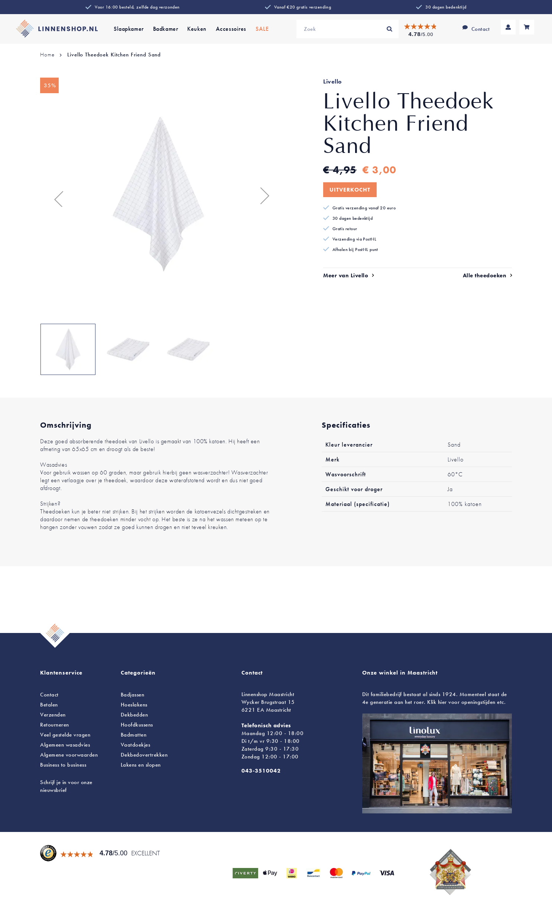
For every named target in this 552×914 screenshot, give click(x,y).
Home (47, 54)
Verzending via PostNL (354, 239)
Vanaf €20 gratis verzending (302, 7)
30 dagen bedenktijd (446, 7)
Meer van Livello (345, 275)
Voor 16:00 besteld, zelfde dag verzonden (137, 7)
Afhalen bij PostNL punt (355, 249)
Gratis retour (344, 229)
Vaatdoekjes (135, 744)
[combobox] (347, 29)
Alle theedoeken (485, 275)
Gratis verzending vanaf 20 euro (364, 208)
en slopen (141, 764)
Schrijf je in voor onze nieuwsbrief (66, 786)
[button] (55, 195)
